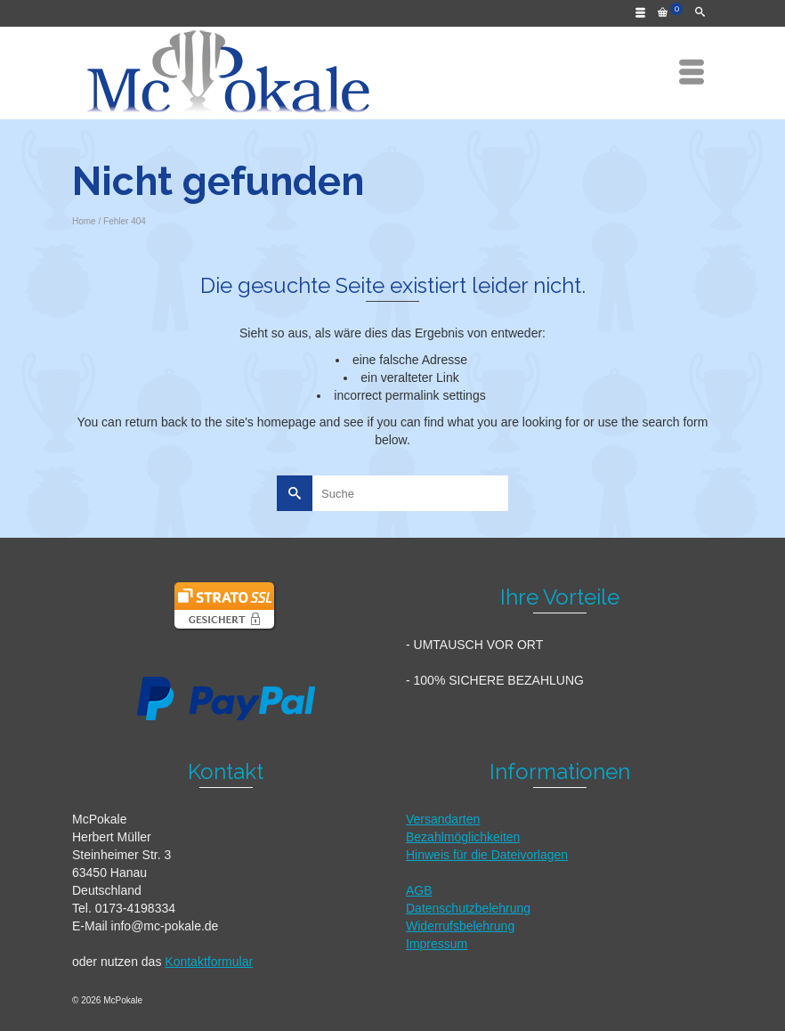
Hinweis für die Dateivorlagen (487, 855)
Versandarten (443, 819)
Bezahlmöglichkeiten (463, 837)
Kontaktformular (209, 961)
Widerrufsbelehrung (460, 926)
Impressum (436, 944)
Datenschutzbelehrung (468, 908)
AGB (419, 890)
